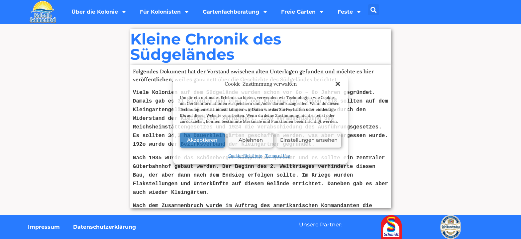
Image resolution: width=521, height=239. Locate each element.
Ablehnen (251, 140)
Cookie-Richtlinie (245, 155)
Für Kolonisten (164, 12)
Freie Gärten (302, 12)
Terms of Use (277, 155)
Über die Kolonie (99, 12)
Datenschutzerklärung (104, 227)
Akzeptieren (202, 140)
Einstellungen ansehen (309, 140)
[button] (338, 84)
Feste (350, 12)
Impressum (44, 227)
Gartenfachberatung (235, 12)
